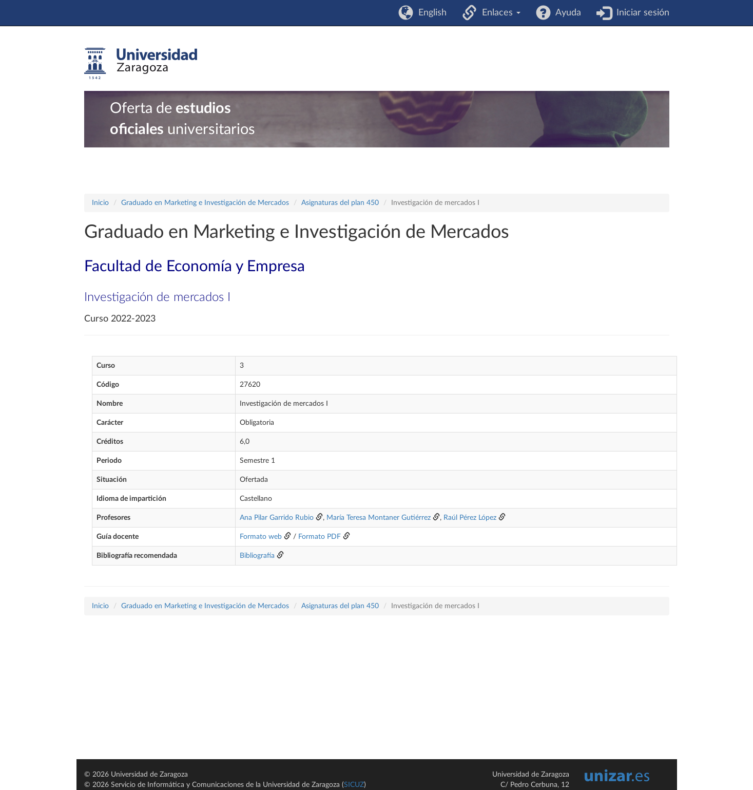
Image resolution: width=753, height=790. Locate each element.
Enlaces (498, 12)
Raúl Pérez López (469, 517)
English (430, 12)
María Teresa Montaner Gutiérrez (378, 517)
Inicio (100, 202)
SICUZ (354, 784)
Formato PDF (319, 536)
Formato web (261, 536)
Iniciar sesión (640, 12)
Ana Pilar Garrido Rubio (277, 517)
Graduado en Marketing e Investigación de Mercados (205, 202)
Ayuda (566, 12)
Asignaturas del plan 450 (340, 202)
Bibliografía (257, 555)
